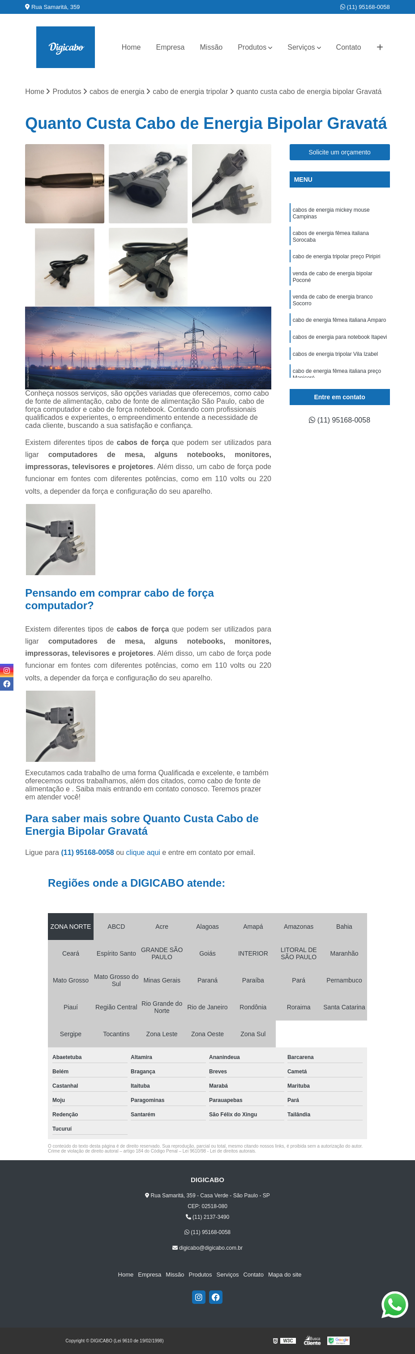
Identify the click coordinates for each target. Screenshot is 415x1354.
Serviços (301, 47)
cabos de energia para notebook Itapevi (340, 337)
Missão (211, 47)
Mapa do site (284, 1274)
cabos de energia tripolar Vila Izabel (335, 354)
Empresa (170, 47)
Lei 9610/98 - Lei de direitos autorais (219, 1151)
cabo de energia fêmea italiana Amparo (339, 320)
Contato (348, 47)
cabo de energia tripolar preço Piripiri (337, 256)
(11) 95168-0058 (365, 7)
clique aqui (143, 852)
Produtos (252, 47)
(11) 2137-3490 (207, 1217)
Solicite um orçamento (339, 152)
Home (131, 47)
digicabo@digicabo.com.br (207, 1248)
